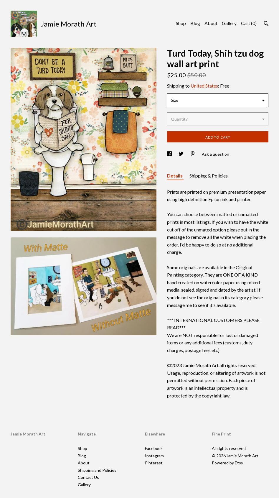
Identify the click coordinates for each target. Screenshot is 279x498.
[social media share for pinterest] (193, 154)
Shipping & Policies (208, 175)
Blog (195, 23)
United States (204, 85)
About (210, 23)
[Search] (266, 24)
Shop (181, 23)
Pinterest (154, 462)
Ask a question (215, 154)
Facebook (154, 448)
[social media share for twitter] (181, 154)
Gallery (229, 23)
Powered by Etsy (227, 462)
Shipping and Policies (97, 470)
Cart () (249, 23)
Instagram (154, 455)
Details (175, 175)
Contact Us (88, 477)
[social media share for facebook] (170, 154)
